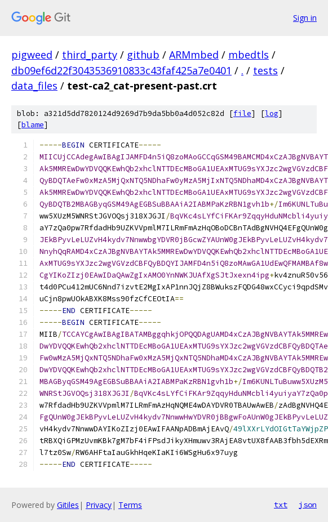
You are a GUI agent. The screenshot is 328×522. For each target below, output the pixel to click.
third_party (89, 54)
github (143, 54)
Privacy (99, 504)
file (242, 113)
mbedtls (248, 54)
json (308, 504)
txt (280, 504)
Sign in (305, 17)
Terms (130, 504)
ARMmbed (194, 54)
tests (265, 70)
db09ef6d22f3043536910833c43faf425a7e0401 (121, 70)
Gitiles (68, 504)
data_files (34, 85)
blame (32, 125)
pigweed (31, 54)
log (271, 113)
